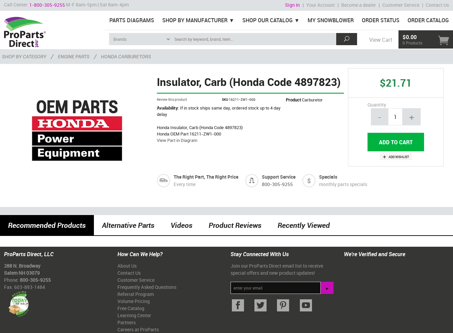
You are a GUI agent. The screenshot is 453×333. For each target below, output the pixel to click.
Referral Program (135, 294)
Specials (328, 177)
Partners (126, 322)
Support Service (278, 177)
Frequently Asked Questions (146, 287)
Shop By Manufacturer (195, 20)
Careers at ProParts (138, 329)
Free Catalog (130, 308)
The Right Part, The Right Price (206, 177)
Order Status (380, 20)
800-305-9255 (277, 184)
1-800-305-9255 (47, 5)
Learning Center (134, 315)
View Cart (380, 39)
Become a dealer (358, 5)
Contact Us (437, 5)
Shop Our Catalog (267, 20)
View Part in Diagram (177, 140)
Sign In (292, 5)
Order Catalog (428, 20)
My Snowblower (331, 20)
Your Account (320, 5)
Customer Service (400, 5)
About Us (127, 266)
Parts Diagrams (131, 20)
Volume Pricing (133, 301)
